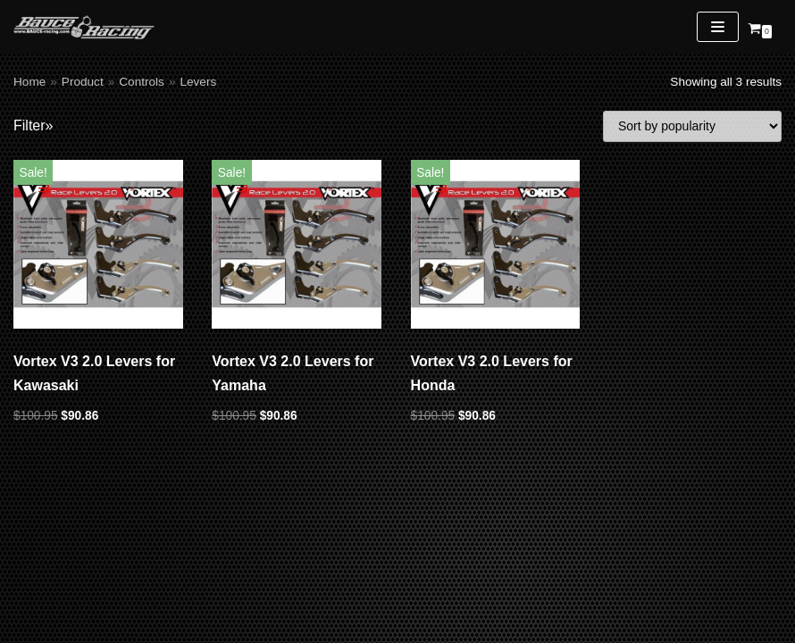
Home (29, 81)
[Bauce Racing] (84, 27)
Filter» (33, 125)
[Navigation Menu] (718, 27)
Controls (141, 81)
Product (83, 81)
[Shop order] (692, 126)
